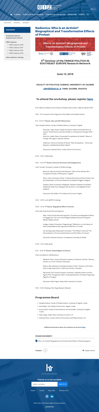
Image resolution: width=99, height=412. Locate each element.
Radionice (26, 22)
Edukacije (72, 15)
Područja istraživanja (33, 15)
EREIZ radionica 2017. (16, 48)
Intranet (33, 390)
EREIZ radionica (11, 42)
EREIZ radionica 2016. (16, 50)
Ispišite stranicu (90, 350)
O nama (17, 15)
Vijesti (81, 15)
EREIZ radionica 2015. (16, 53)
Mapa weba (51, 390)
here (90, 99)
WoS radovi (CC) (63, 390)
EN (95, 9)
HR (91, 9)
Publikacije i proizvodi (55, 15)
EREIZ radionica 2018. (16, 45)
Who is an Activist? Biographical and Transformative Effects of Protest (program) (64, 341)
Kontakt (41, 390)
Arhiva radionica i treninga (14, 57)
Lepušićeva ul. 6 (52, 88)
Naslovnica (7, 22)
